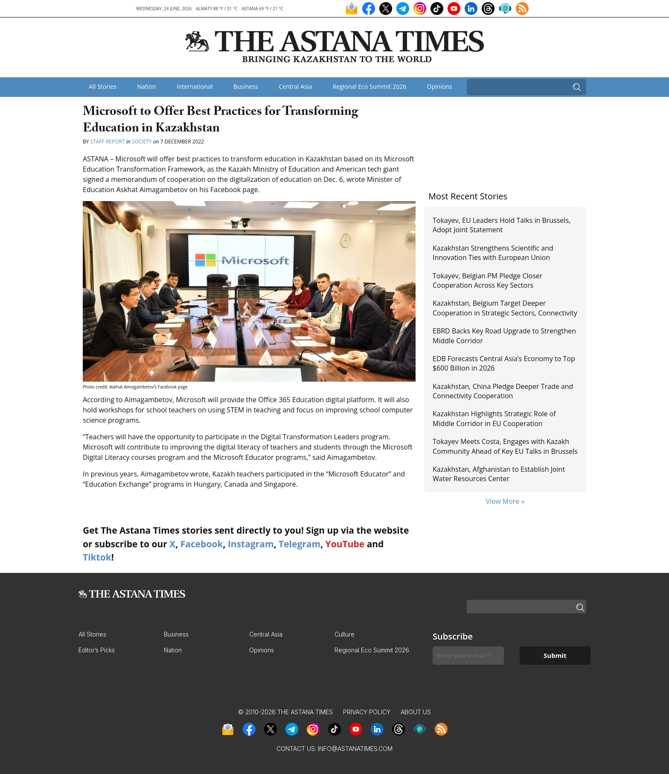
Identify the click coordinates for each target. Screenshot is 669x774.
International (194, 86)
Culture (344, 634)
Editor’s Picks (97, 650)
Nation (146, 86)
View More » (505, 501)
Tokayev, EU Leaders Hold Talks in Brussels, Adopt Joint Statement (501, 225)
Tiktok (97, 557)
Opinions (439, 86)
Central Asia (295, 86)
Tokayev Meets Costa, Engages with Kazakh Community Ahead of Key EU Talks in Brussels (505, 446)
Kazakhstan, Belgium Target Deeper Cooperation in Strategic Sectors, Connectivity (505, 307)
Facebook (201, 544)
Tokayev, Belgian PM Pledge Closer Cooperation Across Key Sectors (487, 280)
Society (142, 141)
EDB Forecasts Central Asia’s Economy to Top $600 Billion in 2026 (504, 363)
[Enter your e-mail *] (468, 655)
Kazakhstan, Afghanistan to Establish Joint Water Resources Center (499, 473)
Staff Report (107, 141)
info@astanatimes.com (355, 748)
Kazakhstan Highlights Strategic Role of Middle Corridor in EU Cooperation (494, 418)
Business (245, 86)
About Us (416, 712)
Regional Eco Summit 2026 (370, 86)
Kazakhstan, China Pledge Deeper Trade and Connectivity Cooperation (503, 391)
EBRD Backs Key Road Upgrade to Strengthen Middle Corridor (504, 335)
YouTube (345, 544)
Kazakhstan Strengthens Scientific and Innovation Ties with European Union (493, 252)
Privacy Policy (366, 712)
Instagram (251, 544)
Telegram (299, 544)
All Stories (102, 86)
